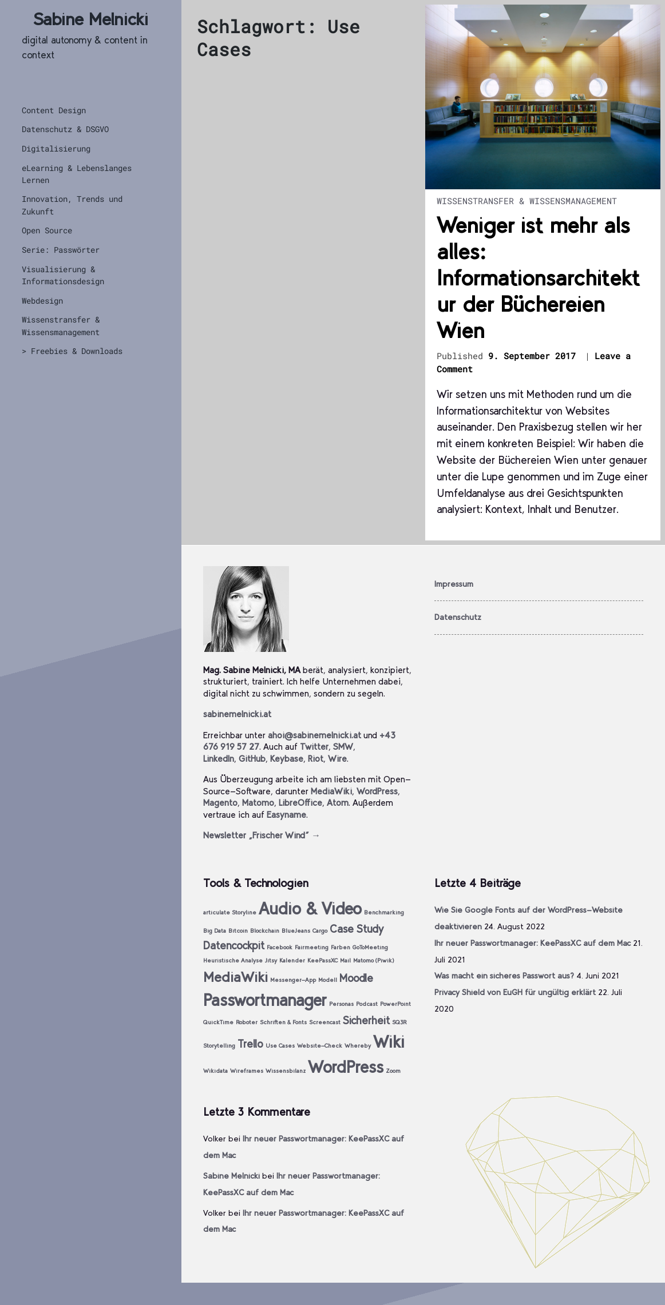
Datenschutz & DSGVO (65, 129)
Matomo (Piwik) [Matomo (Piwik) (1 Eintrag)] (373, 960)
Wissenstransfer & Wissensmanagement (61, 325)
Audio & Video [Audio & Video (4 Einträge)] (310, 908)
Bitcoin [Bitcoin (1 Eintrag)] (238, 930)
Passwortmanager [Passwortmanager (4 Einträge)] (265, 1000)
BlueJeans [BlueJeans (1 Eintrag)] (296, 930)
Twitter (314, 746)
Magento (220, 802)
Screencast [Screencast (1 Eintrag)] (325, 1022)
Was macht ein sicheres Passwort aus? (504, 975)
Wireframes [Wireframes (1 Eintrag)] (246, 1071)
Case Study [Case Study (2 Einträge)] (356, 929)
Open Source (47, 230)
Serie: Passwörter (61, 249)
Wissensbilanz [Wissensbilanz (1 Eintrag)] (286, 1071)
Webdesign (42, 300)
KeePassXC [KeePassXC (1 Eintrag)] (322, 960)
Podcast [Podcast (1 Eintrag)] (367, 1004)
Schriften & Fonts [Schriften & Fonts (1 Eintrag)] (283, 1022)
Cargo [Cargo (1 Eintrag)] (319, 930)
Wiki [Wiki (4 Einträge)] (389, 1042)
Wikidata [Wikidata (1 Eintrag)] (215, 1071)
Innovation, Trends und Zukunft (72, 204)
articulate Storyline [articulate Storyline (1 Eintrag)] (229, 912)
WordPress (377, 791)
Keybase (286, 758)
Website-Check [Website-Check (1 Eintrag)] (319, 1045)
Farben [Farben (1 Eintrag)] (340, 947)
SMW (343, 746)
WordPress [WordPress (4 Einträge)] (345, 1067)
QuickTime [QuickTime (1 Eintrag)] (218, 1022)
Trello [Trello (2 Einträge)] (250, 1044)
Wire (337, 758)
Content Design (54, 110)
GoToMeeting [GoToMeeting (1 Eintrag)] (370, 947)
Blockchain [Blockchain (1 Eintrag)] (264, 930)
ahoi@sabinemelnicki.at (314, 735)
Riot (315, 758)
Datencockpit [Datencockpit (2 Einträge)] (233, 945)
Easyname (286, 814)
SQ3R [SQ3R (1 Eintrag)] (399, 1022)
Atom (338, 802)
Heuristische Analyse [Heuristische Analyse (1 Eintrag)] (233, 960)
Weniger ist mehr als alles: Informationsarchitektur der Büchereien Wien (538, 278)
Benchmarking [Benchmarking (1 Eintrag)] (384, 912)
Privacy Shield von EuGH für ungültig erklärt (515, 992)
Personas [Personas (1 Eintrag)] (341, 1004)
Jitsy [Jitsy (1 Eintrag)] (271, 960)
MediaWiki (331, 791)
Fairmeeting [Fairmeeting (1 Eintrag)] (311, 947)
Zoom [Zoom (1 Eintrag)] (393, 1071)
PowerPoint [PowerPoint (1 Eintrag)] (395, 1004)
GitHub (252, 758)
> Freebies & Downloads (72, 350)
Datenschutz (457, 617)
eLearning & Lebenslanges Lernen (77, 173)
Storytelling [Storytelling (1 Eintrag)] (219, 1045)
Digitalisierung (56, 148)
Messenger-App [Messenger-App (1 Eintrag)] (293, 980)
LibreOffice (300, 802)
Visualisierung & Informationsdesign (63, 275)
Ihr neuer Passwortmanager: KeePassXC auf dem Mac (532, 943)
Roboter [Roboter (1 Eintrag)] (247, 1022)
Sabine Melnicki (90, 19)
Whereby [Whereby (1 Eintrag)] (358, 1045)
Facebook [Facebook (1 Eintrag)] (279, 947)
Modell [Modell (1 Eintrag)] (327, 980)
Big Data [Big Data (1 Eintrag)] (214, 930)
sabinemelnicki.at (237, 714)
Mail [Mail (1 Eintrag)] (345, 960)
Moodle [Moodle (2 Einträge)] (356, 978)
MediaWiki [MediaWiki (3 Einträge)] (235, 977)
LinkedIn (218, 758)
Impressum (453, 584)
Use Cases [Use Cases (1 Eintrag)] (280, 1045)
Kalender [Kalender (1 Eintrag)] (292, 960)
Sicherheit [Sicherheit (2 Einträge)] (366, 1020)
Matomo (258, 802)
